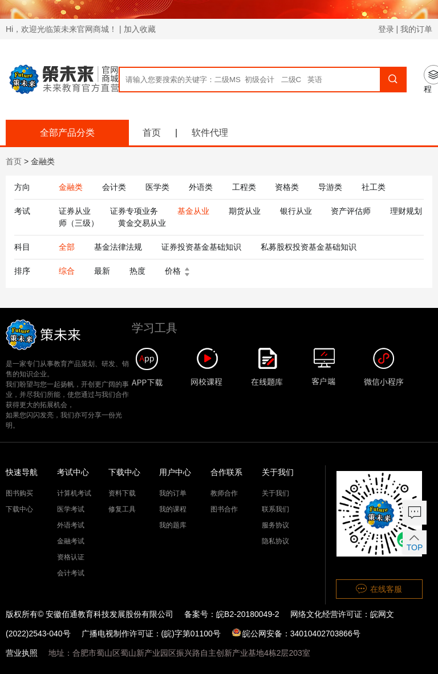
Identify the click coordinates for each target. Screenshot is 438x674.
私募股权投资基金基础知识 (308, 246)
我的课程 (172, 509)
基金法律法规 (118, 246)
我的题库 (172, 525)
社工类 (374, 187)
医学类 (157, 187)
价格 (179, 270)
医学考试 (70, 509)
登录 (386, 29)
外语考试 (70, 525)
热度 (137, 270)
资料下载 (122, 493)
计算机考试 (74, 493)
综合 (67, 270)
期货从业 (245, 211)
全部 (67, 246)
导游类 (330, 187)
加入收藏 (140, 29)
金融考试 (70, 541)
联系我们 (275, 509)
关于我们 (275, 493)
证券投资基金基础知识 (201, 246)
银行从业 (296, 211)
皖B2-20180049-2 (247, 614)
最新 (102, 270)
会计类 (114, 187)
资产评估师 (351, 211)
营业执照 (22, 652)
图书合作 (224, 509)
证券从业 (75, 211)
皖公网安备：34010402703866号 (296, 633)
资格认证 (70, 557)
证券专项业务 (134, 211)
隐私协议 (275, 541)
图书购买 (19, 493)
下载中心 (19, 509)
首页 (152, 132)
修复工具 (122, 509)
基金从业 (193, 211)
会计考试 (70, 573)
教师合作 (224, 493)
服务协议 (275, 525)
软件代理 (210, 132)
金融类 (71, 187)
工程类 (244, 187)
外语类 (201, 187)
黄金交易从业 (142, 223)
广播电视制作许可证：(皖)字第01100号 (151, 633)
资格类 (287, 187)
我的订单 (416, 29)
